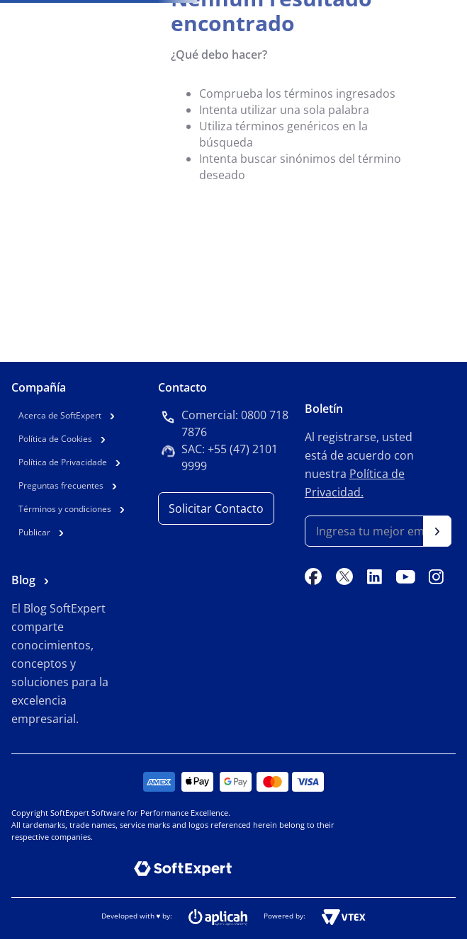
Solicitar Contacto (216, 508)
